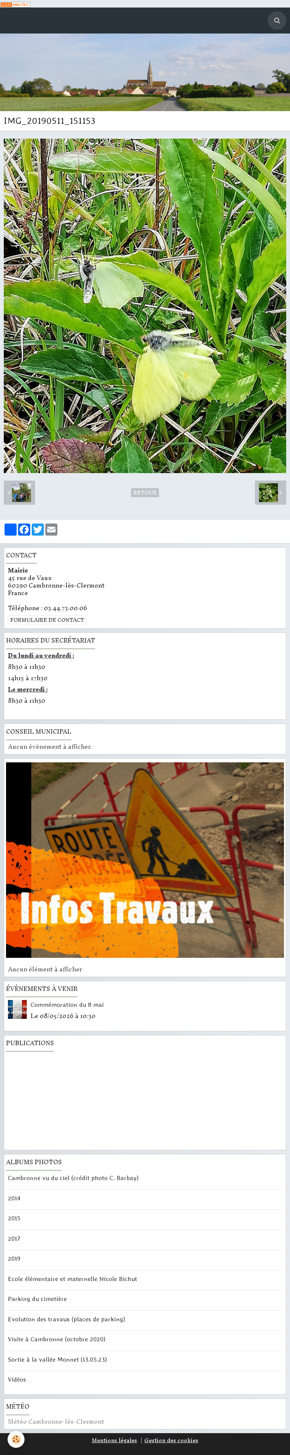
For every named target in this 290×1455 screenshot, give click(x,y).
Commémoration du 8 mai (67, 1004)
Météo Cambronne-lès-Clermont (56, 1421)
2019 (14, 1258)
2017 (14, 1238)
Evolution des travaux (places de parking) (66, 1318)
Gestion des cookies (171, 1440)
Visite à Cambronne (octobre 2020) (56, 1339)
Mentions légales (114, 1440)
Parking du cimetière (37, 1298)
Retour (145, 492)
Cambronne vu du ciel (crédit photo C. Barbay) (73, 1178)
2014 (14, 1198)
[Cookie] (16, 1439)
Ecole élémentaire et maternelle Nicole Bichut (72, 1278)
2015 (14, 1218)
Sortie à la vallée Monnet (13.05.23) (57, 1359)
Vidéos (17, 1379)
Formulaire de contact (47, 619)
